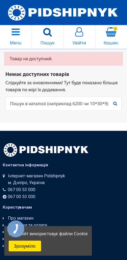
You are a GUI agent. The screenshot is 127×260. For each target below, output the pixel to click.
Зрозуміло (25, 246)
